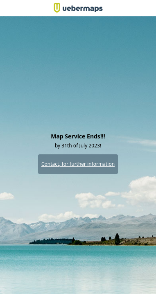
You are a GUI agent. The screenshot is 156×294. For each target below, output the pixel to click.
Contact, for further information (78, 163)
